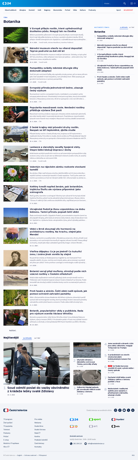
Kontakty (38, 447)
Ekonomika (57, 10)
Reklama (37, 423)
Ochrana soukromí (30, 455)
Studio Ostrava (39, 429)
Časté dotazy (39, 443)
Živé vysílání (7, 423)
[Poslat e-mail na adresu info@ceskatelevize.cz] (94, 443)
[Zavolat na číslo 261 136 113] (76, 443)
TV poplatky (7, 426)
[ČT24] (7, 3)
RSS (133, 455)
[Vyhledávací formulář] (115, 3)
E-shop (6, 440)
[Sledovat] (128, 10)
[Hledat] (124, 3)
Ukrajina (22, 10)
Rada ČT (37, 433)
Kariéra (37, 436)
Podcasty (92, 10)
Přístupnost (43, 455)
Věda (75, 10)
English (19, 455)
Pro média (38, 419)
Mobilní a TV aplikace (11, 443)
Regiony (47, 10)
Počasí (67, 10)
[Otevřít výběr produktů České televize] (133, 3)
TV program (7, 419)
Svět (39, 10)
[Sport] (118, 10)
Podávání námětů (40, 440)
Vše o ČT (6, 447)
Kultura (83, 10)
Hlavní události (10, 10)
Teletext (6, 429)
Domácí (32, 10)
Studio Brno (38, 426)
